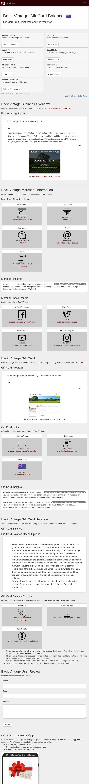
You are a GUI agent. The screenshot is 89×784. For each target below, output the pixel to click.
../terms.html (22, 266)
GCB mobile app (79, 363)
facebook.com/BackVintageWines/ (22, 322)
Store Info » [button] (7, 60)
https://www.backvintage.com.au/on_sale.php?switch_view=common (29, 507)
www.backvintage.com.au (22, 219)
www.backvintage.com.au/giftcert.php (22, 451)
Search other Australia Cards (76, 96)
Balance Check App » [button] (11, 89)
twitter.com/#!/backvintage (67, 322)
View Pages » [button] (53, 60)
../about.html (67, 219)
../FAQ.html (22, 243)
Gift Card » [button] (7, 74)
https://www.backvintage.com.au (61, 108)
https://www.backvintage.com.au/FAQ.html (19, 289)
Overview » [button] (52, 45)
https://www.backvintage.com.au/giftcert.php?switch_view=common (37, 497)
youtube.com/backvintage (22, 345)
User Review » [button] (54, 74)
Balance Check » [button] (9, 45)
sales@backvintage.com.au (67, 243)
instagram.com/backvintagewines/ (67, 345)
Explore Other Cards (22, 474)
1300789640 (22, 620)
